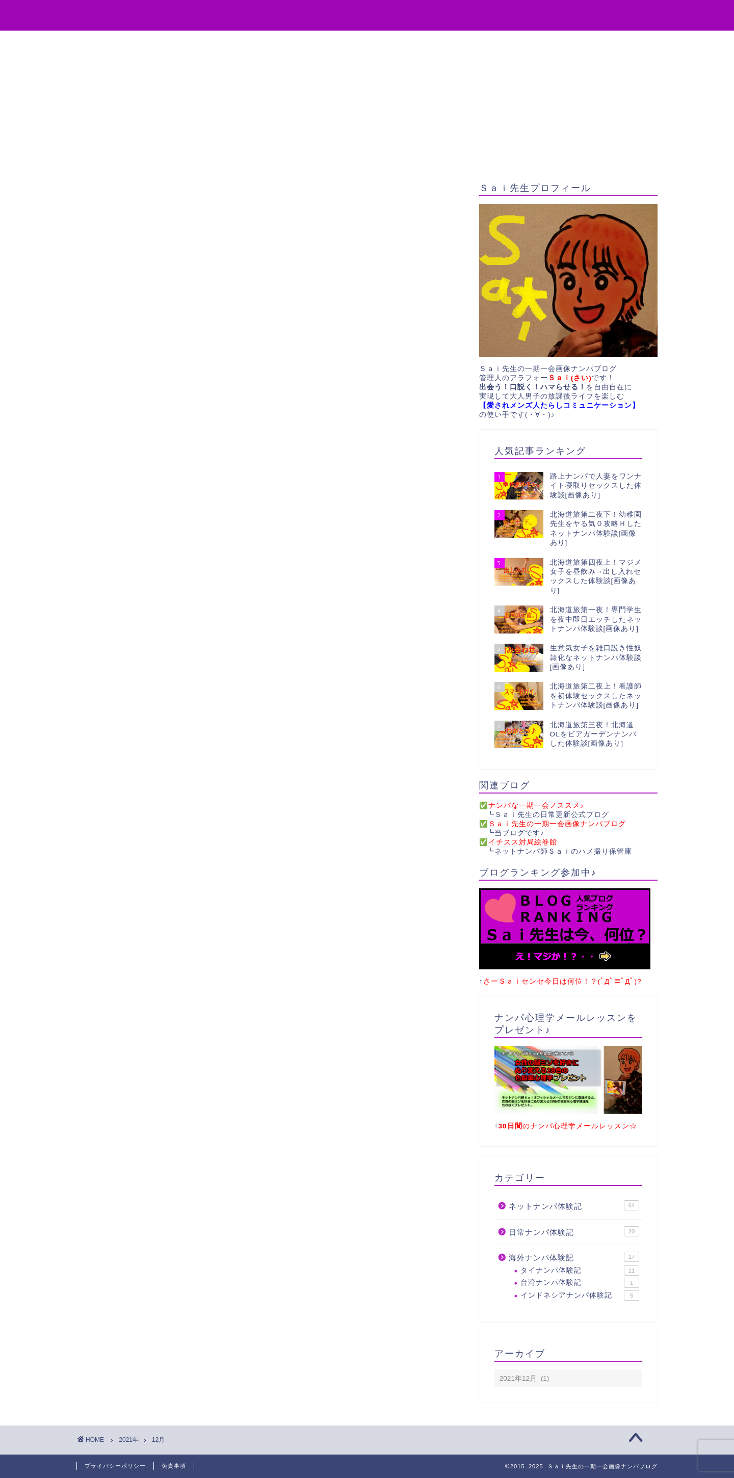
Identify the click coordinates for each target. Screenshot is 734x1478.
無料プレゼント (333, 42)
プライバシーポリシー (115, 1466)
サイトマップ (486, 42)
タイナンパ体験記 (579, 1271)
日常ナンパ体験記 (574, 1232)
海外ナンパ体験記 (574, 1257)
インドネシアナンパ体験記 (579, 1295)
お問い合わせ (412, 42)
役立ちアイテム (251, 42)
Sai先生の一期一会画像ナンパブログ (367, 14)
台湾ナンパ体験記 (579, 1283)
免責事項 (174, 1466)
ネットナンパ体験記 (574, 1206)
